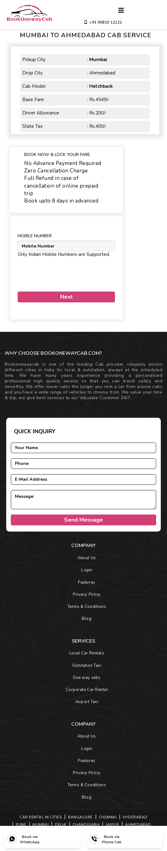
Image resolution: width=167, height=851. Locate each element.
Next (66, 297)
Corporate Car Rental (87, 690)
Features (86, 582)
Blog (86, 619)
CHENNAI (108, 817)
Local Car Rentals (86, 653)
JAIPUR (112, 824)
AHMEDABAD (138, 824)
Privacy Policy (86, 594)
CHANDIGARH (86, 824)
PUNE (21, 824)
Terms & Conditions (87, 606)
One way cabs (86, 677)
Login (86, 570)
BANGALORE (80, 817)
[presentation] (54, 272)
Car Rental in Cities (41, 817)
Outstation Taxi (87, 665)
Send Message (83, 520)
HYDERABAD (135, 817)
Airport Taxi (86, 702)
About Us (86, 558)
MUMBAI (41, 824)
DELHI (60, 824)
